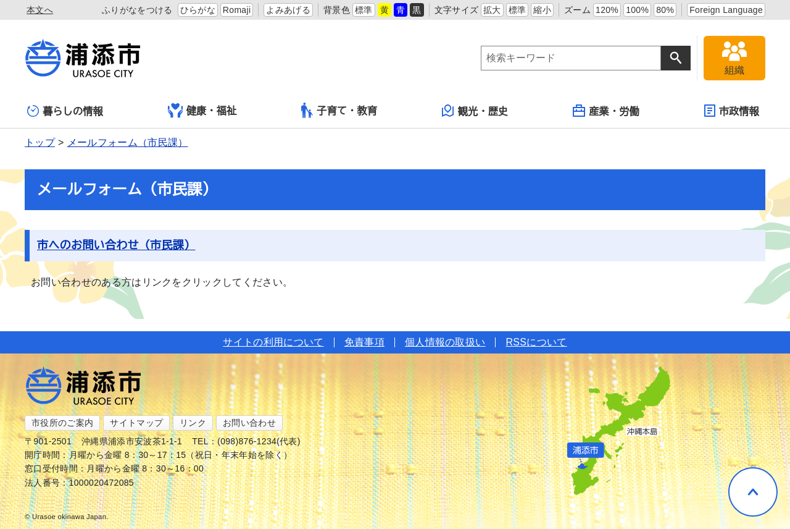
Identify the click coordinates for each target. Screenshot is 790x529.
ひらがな (197, 10)
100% (637, 10)
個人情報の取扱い (445, 342)
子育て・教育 (339, 110)
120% (607, 10)
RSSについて (536, 342)
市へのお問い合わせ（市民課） (116, 245)
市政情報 (731, 110)
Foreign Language (726, 10)
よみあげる (288, 10)
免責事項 (364, 342)
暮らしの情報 (65, 111)
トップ (40, 142)
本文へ (40, 10)
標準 (364, 10)
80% (665, 10)
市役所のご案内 (62, 423)
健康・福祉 (202, 110)
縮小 (542, 10)
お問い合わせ (249, 423)
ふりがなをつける (137, 10)
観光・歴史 (475, 110)
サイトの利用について (273, 342)
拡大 (492, 10)
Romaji (237, 10)
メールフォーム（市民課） (127, 142)
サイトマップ (136, 423)
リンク (193, 423)
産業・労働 (606, 110)
